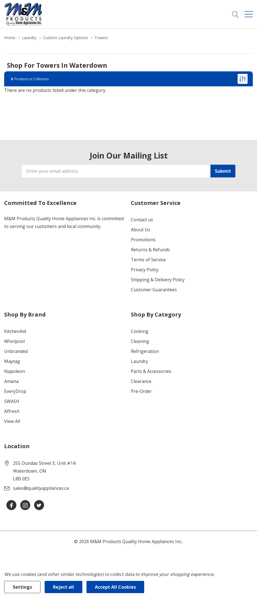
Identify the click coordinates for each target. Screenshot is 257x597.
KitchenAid (15, 331)
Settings (22, 587)
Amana (11, 381)
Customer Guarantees (154, 290)
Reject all (63, 587)
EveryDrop (15, 391)
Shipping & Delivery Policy (158, 280)
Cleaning (140, 341)
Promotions (143, 240)
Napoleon (14, 371)
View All (12, 421)
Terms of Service (148, 260)
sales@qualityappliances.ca (41, 488)
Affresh (11, 411)
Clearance (141, 381)
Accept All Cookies (115, 587)
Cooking (139, 331)
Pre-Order (141, 391)
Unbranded (16, 351)
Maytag (12, 361)
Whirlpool (14, 341)
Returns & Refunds (150, 250)
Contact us (142, 220)
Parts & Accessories (151, 371)
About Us (140, 230)
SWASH (11, 401)
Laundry (139, 361)
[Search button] (235, 14)
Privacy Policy (145, 270)
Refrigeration (145, 351)
